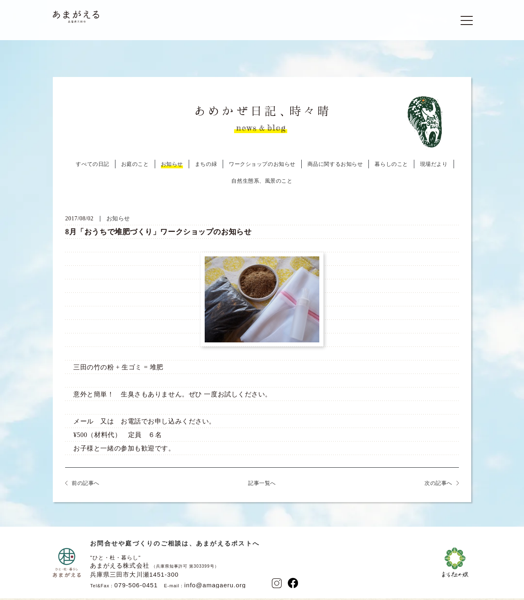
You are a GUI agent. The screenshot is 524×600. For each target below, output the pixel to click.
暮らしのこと (391, 167)
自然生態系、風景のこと (261, 184)
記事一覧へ (262, 486)
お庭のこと (135, 167)
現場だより (434, 167)
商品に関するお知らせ (335, 167)
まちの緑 (206, 167)
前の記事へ (85, 486)
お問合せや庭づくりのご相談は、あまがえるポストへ (175, 546)
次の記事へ (438, 486)
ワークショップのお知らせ (262, 167)
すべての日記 (92, 167)
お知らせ (172, 167)
